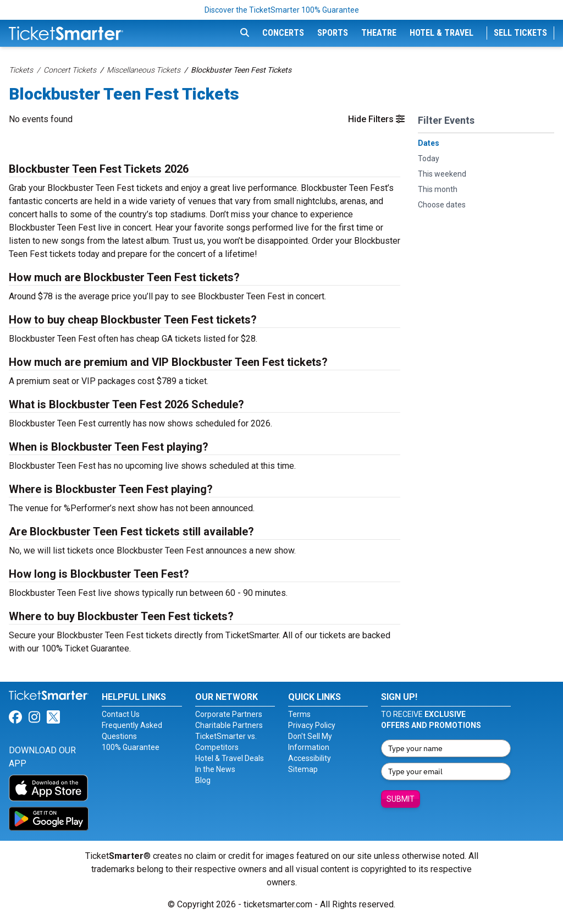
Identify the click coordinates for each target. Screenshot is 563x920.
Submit (401, 799)
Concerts (283, 33)
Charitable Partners (229, 725)
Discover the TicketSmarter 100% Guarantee (282, 10)
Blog (203, 780)
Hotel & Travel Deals (229, 758)
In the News (215, 769)
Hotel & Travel (441, 33)
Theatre (378, 33)
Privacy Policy (311, 725)
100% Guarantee (130, 747)
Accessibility (309, 758)
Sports (332, 33)
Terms (299, 714)
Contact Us (121, 714)
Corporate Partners (228, 714)
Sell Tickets (520, 33)
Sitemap (303, 769)
